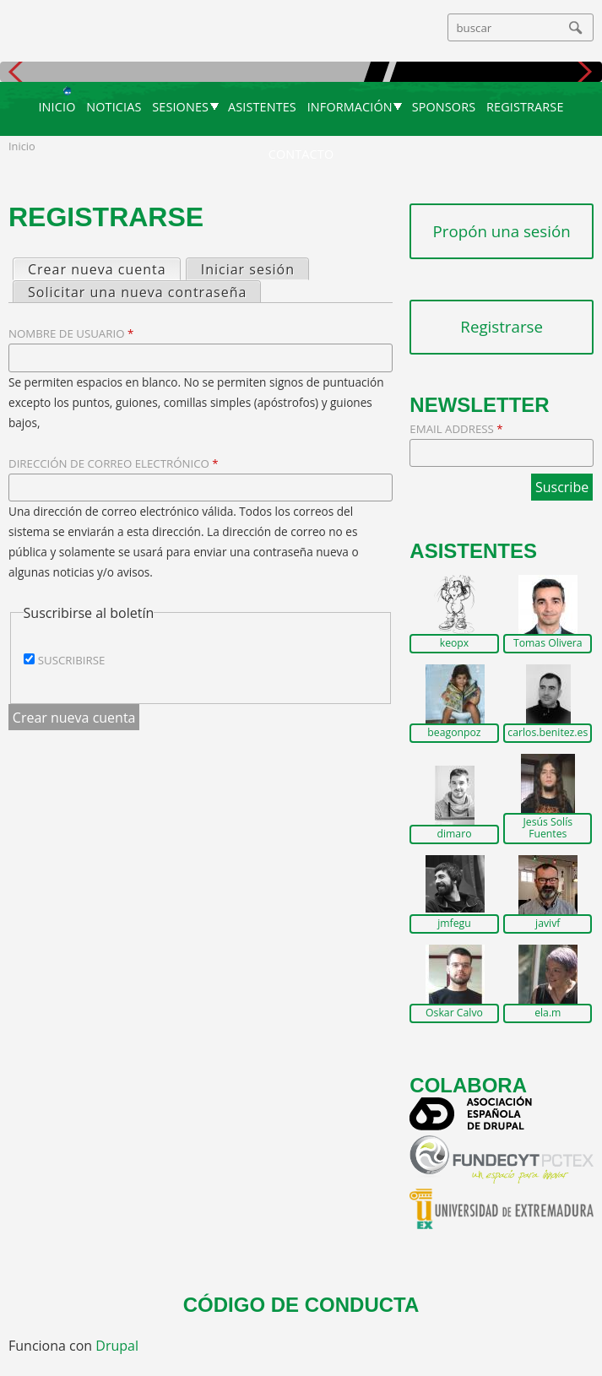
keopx (454, 643)
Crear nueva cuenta (104, 269)
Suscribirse (72, 660)
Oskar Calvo (454, 1013)
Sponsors (444, 107)
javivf (547, 923)
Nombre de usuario (70, 333)
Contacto (301, 154)
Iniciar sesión (248, 269)
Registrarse (525, 107)
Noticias (113, 107)
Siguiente (583, 72)
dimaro (454, 834)
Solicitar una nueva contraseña (137, 292)
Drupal (116, 1345)
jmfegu (454, 923)
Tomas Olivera (548, 643)
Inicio (56, 107)
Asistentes (262, 107)
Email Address (455, 428)
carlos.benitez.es (547, 733)
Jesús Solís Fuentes (547, 827)
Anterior (19, 72)
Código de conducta (301, 1304)
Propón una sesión (502, 230)
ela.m (547, 1013)
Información (350, 107)
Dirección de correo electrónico (113, 463)
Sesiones (180, 107)
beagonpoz (453, 733)
